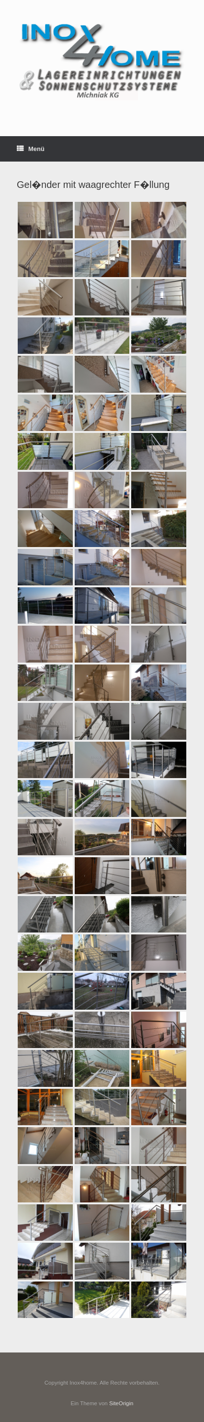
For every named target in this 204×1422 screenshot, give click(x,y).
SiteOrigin (121, 1403)
